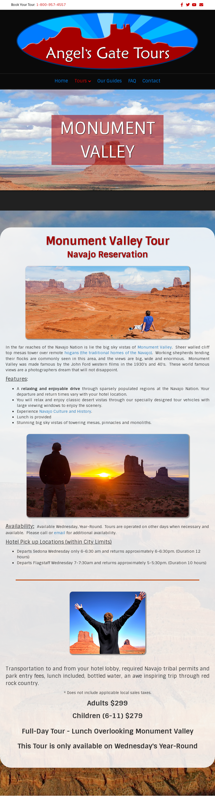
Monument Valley (154, 347)
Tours (80, 81)
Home (61, 81)
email (59, 532)
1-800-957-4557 (51, 5)
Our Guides (109, 81)
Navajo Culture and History (65, 411)
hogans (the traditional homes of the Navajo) (108, 352)
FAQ (132, 81)
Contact (151, 81)
